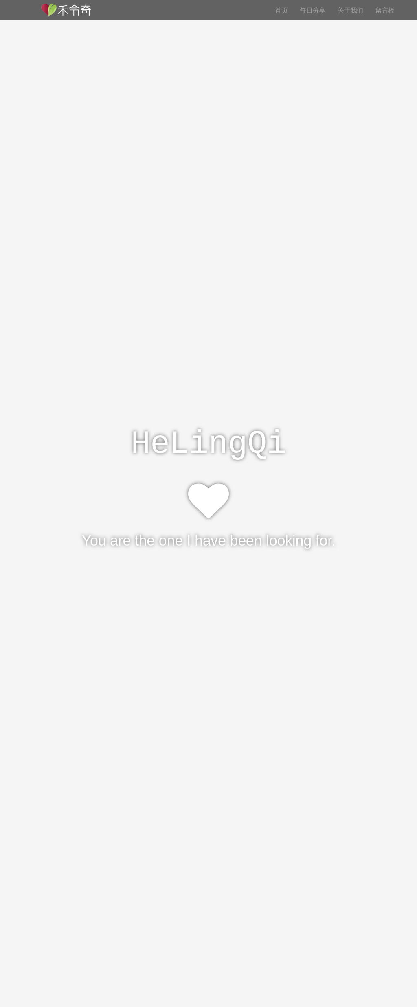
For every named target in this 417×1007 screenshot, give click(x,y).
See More (208, 577)
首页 (281, 10)
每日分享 (312, 10)
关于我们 (350, 10)
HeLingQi (208, 444)
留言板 (385, 10)
